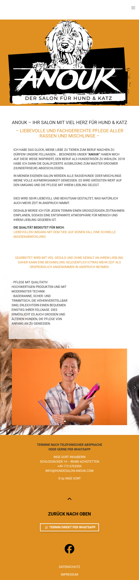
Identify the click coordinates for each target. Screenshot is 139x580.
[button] (65, 421)
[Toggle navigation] (133, 7)
